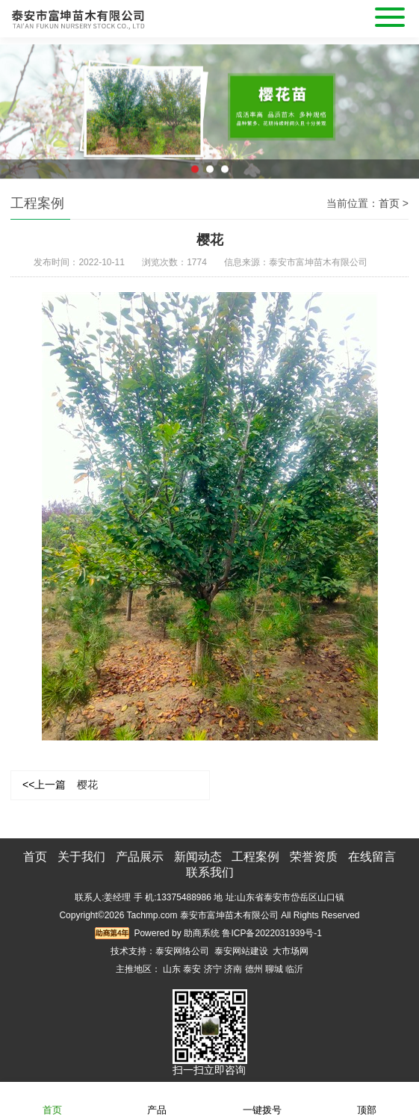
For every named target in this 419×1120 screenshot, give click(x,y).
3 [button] (225, 174)
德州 (254, 969)
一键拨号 (262, 1100)
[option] (209, 117)
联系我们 (210, 872)
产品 (157, 1100)
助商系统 (202, 933)
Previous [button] (19, 106)
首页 (389, 203)
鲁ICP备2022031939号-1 (271, 933)
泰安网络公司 (182, 951)
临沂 (294, 969)
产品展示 (140, 856)
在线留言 (372, 856)
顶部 (366, 1100)
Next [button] (399, 106)
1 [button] (195, 174)
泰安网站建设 (241, 951)
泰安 (192, 969)
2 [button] (210, 174)
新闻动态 (198, 856)
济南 (233, 969)
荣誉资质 (314, 856)
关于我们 (81, 856)
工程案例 (255, 856)
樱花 (60, 785)
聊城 (274, 969)
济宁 (213, 969)
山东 (172, 969)
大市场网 (290, 951)
